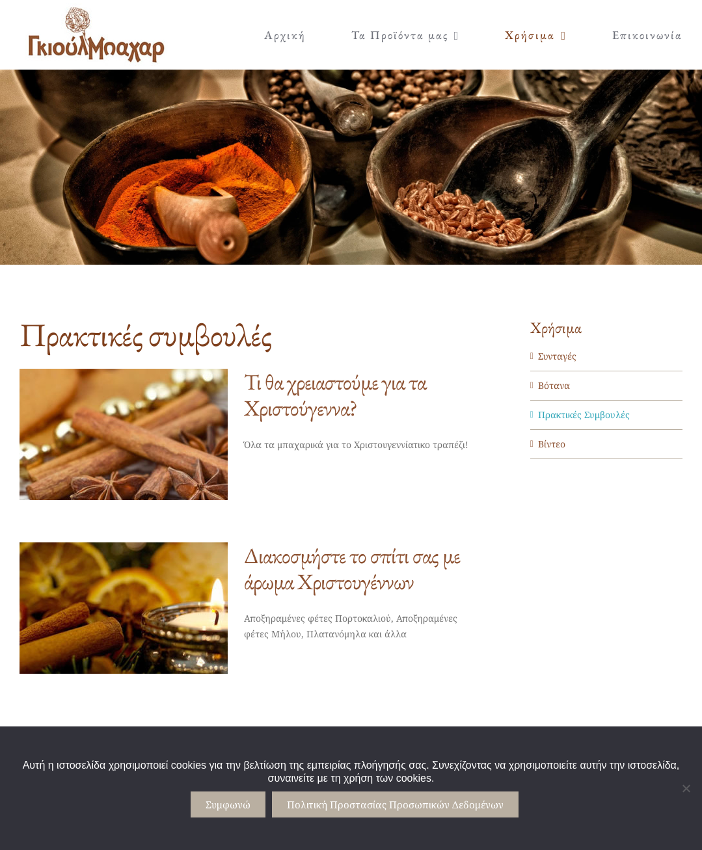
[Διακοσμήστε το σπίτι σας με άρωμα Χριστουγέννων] (124, 608)
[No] (685, 788)
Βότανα (554, 385)
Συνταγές (557, 356)
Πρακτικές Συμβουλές (584, 414)
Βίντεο (551, 444)
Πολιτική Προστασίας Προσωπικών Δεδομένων (395, 804)
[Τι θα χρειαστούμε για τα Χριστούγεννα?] (124, 434)
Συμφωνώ (228, 804)
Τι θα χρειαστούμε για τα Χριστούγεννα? (335, 394)
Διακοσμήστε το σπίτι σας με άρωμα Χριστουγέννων (352, 568)
